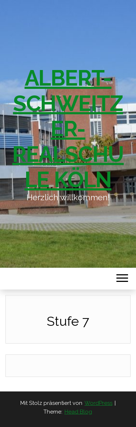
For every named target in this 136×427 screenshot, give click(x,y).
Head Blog (78, 411)
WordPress (98, 403)
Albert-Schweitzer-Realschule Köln (68, 128)
